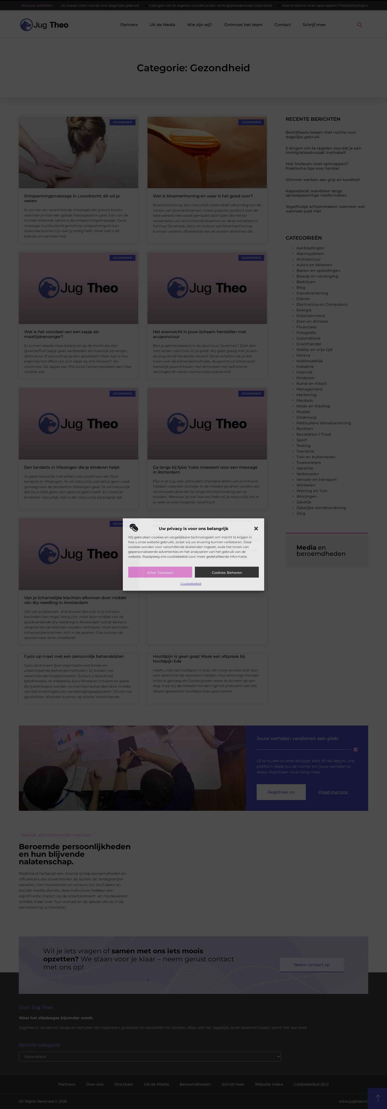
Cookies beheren (227, 572)
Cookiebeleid (190, 583)
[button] (256, 528)
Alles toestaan (160, 572)
